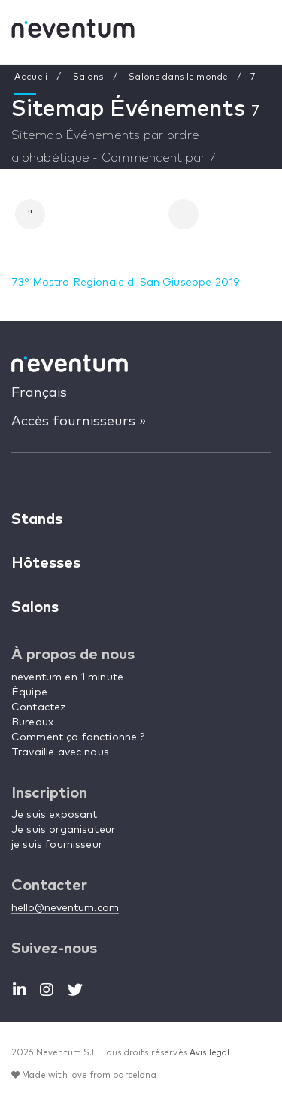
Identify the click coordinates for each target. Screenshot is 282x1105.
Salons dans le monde (178, 77)
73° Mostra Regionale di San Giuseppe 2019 (125, 282)
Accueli (30, 77)
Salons (88, 77)
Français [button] (39, 393)
